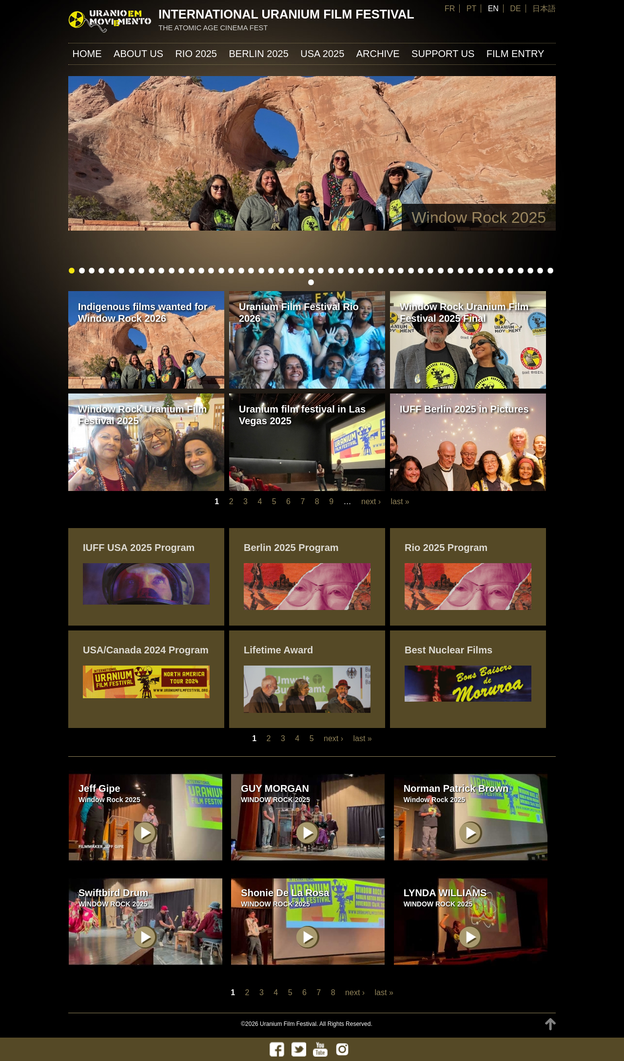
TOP (550, 1024)
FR (450, 8)
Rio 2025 (196, 53)
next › (371, 501)
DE (515, 8)
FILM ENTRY (516, 53)
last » (399, 501)
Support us (442, 53)
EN (493, 8)
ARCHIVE (378, 53)
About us (138, 53)
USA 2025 (322, 53)
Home (87, 53)
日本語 (544, 8)
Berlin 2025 (258, 53)
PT (471, 8)
